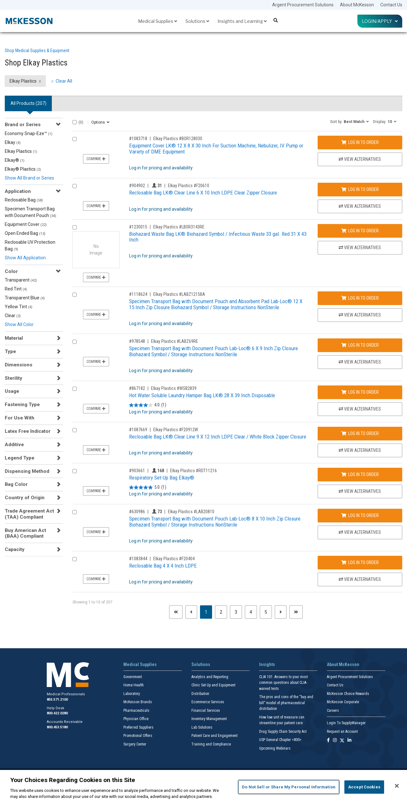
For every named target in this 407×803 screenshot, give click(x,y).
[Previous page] (191, 612)
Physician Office (135, 719)
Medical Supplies (157, 21)
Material (14, 338)
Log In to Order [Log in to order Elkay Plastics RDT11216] (360, 474)
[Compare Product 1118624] (74, 295)
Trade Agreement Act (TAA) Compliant (29, 514)
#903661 (137, 470)
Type (10, 351)
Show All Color (19, 324)
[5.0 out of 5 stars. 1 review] (147, 487)
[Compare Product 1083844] (74, 559)
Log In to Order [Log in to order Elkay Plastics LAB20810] (360, 515)
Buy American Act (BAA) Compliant (25, 533)
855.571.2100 (57, 700)
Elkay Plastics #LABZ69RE (174, 341)
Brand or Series (23, 124)
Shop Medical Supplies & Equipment (37, 50)
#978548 (137, 341)
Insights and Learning (242, 21)
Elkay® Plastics (23, 169)
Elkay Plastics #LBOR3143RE (178, 226)
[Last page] (296, 612)
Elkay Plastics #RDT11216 (193, 470)
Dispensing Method (27, 471)
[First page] (176, 612)
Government (132, 677)
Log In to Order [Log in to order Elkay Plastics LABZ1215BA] (360, 298)
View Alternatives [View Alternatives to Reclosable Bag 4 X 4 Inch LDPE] (360, 579)
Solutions (197, 21)
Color (11, 271)
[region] (203, 786)
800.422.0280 (57, 713)
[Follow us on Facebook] (328, 741)
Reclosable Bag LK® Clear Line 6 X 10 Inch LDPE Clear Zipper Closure (203, 192)
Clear (13, 315)
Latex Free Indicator (28, 431)
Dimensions (18, 365)
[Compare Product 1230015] (74, 227)
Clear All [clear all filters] (64, 81)
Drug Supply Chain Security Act (283, 731)
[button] (349, 121)
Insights (267, 664)
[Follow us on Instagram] (335, 741)
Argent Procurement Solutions (303, 4)
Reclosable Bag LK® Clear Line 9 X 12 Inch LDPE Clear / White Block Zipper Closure (217, 436)
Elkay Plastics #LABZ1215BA (179, 294)
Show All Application (25, 257)
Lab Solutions (201, 727)
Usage (12, 391)
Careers (333, 710)
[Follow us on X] (342, 741)
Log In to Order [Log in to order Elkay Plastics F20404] (360, 562)
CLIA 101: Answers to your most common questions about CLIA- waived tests (283, 683)
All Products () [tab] (28, 103)
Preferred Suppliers (138, 727)
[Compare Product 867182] (74, 389)
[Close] (397, 786)
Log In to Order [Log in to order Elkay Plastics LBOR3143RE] (360, 230)
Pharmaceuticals (136, 710)
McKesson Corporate (343, 702)
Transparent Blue (25, 297)
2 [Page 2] (221, 612)
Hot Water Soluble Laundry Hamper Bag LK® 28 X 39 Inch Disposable (202, 395)
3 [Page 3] (236, 612)
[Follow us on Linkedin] (349, 741)
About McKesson (357, 4)
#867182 (137, 388)
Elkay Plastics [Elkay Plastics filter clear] (23, 81)
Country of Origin (25, 497)
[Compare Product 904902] (74, 186)
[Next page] (280, 612)
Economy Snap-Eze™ (28, 133)
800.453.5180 (57, 727)
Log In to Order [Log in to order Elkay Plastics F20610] (360, 189)
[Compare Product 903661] (74, 471)
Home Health (133, 685)
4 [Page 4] (251, 612)
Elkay (13, 142)
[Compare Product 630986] (74, 512)
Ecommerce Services (207, 702)
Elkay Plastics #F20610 (188, 185)
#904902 (137, 185)
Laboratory (131, 693)
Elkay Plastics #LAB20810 (191, 511)
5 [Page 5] (266, 612)
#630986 (137, 511)
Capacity (14, 549)
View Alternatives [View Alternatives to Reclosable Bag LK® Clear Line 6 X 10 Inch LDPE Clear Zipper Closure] (360, 206)
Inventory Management (209, 719)
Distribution (200, 693)
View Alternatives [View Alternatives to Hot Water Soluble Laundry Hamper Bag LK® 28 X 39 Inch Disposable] (360, 409)
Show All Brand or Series (29, 177)
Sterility (13, 378)
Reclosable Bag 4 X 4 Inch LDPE (163, 565)
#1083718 (138, 138)
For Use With (19, 418)
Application (18, 191)
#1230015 (138, 226)
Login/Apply (380, 21)
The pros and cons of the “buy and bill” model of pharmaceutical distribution (286, 703)
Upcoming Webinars (275, 748)
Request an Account (342, 731)
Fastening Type (22, 404)
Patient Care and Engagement (214, 735)
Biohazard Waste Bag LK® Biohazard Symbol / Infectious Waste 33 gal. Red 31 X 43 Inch (218, 237)
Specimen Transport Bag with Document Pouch (30, 212)
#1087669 (138, 429)
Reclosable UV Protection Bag (30, 245)
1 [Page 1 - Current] (208, 612)
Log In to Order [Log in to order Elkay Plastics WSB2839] (360, 392)
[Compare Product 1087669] (74, 430)
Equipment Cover (26, 224)
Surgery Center (134, 744)
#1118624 (138, 294)
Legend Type (19, 458)
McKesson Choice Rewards (348, 693)
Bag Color (16, 484)
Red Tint (16, 288)
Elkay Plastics (21, 151)
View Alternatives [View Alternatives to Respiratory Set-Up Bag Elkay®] (360, 491)
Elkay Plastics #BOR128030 (177, 138)
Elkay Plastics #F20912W (175, 429)
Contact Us (391, 4)
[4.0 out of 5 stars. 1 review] (147, 405)
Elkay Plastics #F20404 (174, 558)
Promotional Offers (137, 735)
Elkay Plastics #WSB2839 (174, 388)
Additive (14, 444)
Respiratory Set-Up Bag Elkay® (161, 477)
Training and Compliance (211, 744)
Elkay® (14, 160)
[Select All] (74, 122)
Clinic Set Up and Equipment (213, 685)
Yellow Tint (18, 306)
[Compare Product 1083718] (74, 139)
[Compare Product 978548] (74, 342)
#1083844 (138, 558)
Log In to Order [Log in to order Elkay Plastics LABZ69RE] (360, 345)
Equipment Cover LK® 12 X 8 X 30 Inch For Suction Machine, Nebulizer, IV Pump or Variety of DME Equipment (216, 148)
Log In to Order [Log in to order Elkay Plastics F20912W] (360, 433)
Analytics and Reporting (209, 677)
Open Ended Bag (25, 233)
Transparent (21, 279)
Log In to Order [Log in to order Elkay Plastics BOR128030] (360, 142)
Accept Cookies (364, 787)
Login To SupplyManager (346, 723)
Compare (96, 159)
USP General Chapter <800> (280, 740)
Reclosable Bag (24, 199)
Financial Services (205, 710)
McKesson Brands (137, 702)
